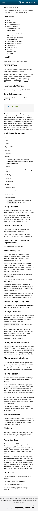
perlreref (31, 432)
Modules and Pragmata (13, 28)
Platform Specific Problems (14, 43)
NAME (9, 20)
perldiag (26, 307)
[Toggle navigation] (3, 2)
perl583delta (7, 7)
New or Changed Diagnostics (15, 37)
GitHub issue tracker (5, 500)
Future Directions (12, 47)
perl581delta (7, 80)
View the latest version (21, 12)
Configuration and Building (14, 41)
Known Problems (11, 45)
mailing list (27, 507)
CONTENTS (9, 16)
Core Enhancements (12, 26)
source (13, 7)
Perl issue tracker (19, 507)
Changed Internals (12, 39)
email (13, 500)
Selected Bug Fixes (12, 36)
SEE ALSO (10, 53)
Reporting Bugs (11, 51)
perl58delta (18, 76)
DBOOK (23, 498)
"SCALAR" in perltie (9, 129)
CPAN (16, 7)
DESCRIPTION (11, 22)
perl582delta (17, 80)
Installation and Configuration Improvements (19, 34)
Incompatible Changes (13, 24)
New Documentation (12, 32)
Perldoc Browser (27, 2)
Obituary (9, 49)
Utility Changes (11, 30)
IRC (33, 507)
